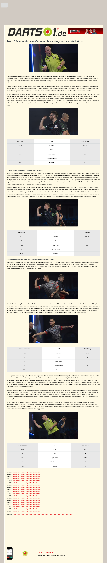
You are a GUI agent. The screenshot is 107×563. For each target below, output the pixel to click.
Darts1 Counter (45, 552)
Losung (23, 472)
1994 (70, 514)
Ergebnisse (36, 472)
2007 (18, 514)
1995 (66, 514)
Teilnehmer (16, 472)
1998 (54, 514)
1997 (58, 514)
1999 (50, 514)
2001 (42, 514)
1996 (62, 514)
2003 (34, 514)
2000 (46, 514)
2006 (22, 514)
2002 (38, 514)
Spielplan (29, 472)
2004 (30, 514)
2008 (14, 514)
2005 (26, 514)
